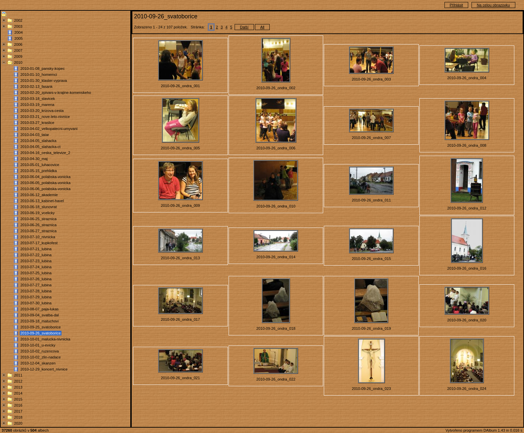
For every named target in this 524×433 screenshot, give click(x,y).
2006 (18, 44)
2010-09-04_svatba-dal (39, 315)
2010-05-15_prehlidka (38, 171)
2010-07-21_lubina (35, 249)
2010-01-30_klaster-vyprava (43, 81)
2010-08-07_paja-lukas (39, 309)
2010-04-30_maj (33, 159)
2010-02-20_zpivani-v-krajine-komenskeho (55, 93)
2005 (18, 38)
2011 (18, 375)
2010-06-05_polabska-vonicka (45, 183)
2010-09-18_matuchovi (39, 321)
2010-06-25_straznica (38, 219)
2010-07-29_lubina (35, 297)
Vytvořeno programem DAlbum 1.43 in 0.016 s (483, 430)
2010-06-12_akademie (39, 195)
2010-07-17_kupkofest (38, 243)
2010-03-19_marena (37, 105)
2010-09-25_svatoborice (40, 327)
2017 (18, 411)
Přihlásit (456, 5)
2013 (18, 387)
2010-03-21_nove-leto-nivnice (45, 117)
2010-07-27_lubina (35, 285)
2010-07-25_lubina (35, 273)
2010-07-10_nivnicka (37, 237)
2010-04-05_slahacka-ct (40, 147)
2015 (18, 399)
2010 (18, 62)
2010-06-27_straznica (38, 231)
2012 (18, 381)
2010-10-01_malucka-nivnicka (45, 339)
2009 (18, 56)
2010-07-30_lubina (35, 303)
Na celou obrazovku (493, 5)
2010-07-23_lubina (35, 261)
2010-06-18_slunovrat (38, 207)
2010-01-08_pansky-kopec (42, 68)
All (262, 27)
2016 (18, 405)
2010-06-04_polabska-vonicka (45, 177)
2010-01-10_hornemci (38, 75)
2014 (18, 393)
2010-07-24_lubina (35, 267)
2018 (18, 417)
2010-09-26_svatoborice (40, 333)
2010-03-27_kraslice (37, 123)
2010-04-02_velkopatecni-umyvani (49, 129)
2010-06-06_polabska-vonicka (45, 189)
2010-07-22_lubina (35, 255)
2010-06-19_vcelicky (37, 213)
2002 (18, 20)
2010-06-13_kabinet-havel (42, 201)
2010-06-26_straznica (38, 225)
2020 (18, 423)
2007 (18, 50)
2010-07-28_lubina (35, 291)
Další (244, 27)
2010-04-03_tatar (34, 135)
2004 (18, 32)
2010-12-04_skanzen (37, 363)
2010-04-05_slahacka (38, 141)
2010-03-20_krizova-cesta (41, 111)
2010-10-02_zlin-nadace (40, 357)
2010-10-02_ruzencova (39, 351)
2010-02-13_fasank (36, 87)
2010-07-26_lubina (35, 279)
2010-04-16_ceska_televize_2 (45, 153)
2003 (18, 26)
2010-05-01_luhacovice (39, 165)
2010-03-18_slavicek (37, 99)
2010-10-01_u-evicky (37, 345)
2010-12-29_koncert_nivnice (44, 369)
